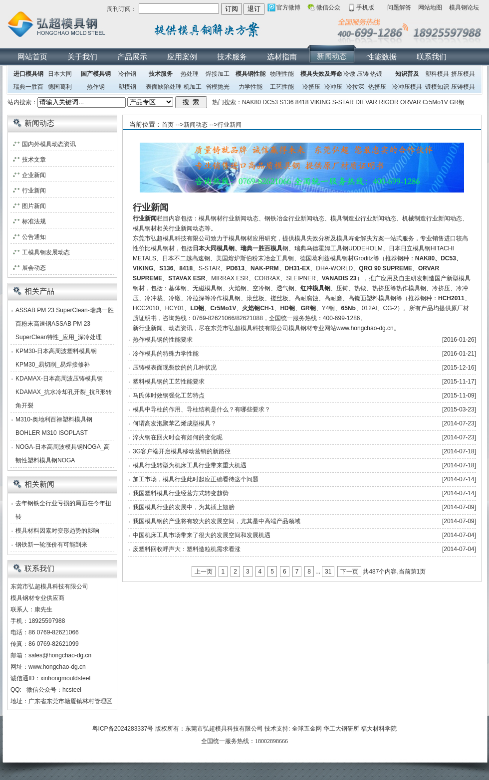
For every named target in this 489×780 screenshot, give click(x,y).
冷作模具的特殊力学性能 (166, 353)
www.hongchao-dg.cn (57, 666)
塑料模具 (437, 73)
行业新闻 (230, 124)
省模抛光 (218, 86)
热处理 (190, 73)
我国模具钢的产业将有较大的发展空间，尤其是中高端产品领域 (216, 521)
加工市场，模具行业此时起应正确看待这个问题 (195, 479)
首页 (168, 124)
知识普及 (407, 73)
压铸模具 (463, 86)
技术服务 (232, 56)
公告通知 (34, 236)
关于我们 (82, 56)
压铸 (363, 73)
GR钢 (457, 102)
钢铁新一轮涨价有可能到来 (51, 544)
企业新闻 (34, 175)
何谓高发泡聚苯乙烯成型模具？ (175, 423)
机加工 (193, 86)
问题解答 (399, 7)
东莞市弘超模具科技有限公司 (224, 728)
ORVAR (410, 102)
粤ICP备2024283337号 (123, 728)
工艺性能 (282, 86)
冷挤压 (311, 86)
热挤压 (377, 86)
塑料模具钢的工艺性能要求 (169, 381)
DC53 (270, 102)
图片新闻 (34, 205)
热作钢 (96, 86)
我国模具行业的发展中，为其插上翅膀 (184, 507)
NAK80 (251, 102)
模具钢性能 (250, 73)
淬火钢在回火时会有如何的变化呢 (178, 437)
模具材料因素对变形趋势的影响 (57, 530)
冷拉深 (355, 86)
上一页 (204, 571)
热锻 (376, 73)
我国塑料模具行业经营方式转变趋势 (181, 493)
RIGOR (388, 102)
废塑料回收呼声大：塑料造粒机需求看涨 (187, 549)
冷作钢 (127, 73)
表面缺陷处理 (164, 86)
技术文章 (34, 159)
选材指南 (282, 56)
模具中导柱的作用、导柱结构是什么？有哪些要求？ (201, 409)
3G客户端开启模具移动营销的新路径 (182, 451)
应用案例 (182, 56)
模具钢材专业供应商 (37, 597)
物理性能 (282, 73)
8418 (302, 102)
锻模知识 (437, 86)
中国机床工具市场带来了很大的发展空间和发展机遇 (201, 535)
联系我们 (432, 56)
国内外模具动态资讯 (49, 144)
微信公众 (328, 7)
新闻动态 (332, 56)
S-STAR (343, 102)
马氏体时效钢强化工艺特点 (169, 395)
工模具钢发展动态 (46, 252)
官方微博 (288, 7)
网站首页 (32, 56)
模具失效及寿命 (321, 73)
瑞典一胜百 (28, 86)
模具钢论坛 (464, 7)
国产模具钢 (96, 73)
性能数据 (382, 56)
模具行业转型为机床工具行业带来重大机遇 (189, 465)
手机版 (365, 7)
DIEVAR (366, 102)
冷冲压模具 (407, 86)
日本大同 (60, 73)
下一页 (349, 571)
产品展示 (132, 56)
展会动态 (34, 267)
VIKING (320, 102)
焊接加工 (218, 73)
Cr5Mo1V (435, 102)
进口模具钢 (28, 73)
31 (328, 571)
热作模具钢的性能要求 (163, 339)
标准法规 (34, 221)
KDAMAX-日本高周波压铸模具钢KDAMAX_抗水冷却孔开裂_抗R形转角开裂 (63, 392)
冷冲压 (333, 86)
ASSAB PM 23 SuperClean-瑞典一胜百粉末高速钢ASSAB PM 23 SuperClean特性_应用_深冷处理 (64, 324)
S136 (286, 102)
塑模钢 (127, 86)
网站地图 (430, 7)
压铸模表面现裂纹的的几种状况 (175, 367)
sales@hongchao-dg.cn (59, 655)
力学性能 (250, 86)
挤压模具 (463, 73)
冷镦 (349, 73)
